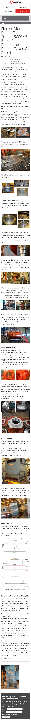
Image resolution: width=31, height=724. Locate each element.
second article (15, 101)
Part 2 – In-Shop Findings (12, 61)
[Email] (14, 712)
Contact (22, 7)
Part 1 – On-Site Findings (12, 59)
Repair (10, 658)
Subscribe (6, 717)
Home (3, 23)
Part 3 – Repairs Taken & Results (15, 63)
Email (4, 712)
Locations (8, 11)
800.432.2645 (23, 11)
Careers (8, 7)
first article (19, 94)
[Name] (15, 709)
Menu (6, 18)
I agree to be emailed (10, 714)
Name (4, 709)
